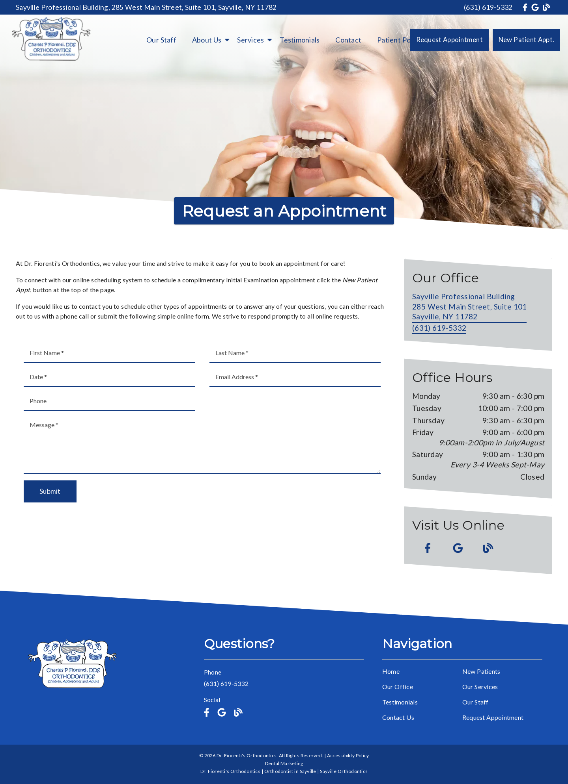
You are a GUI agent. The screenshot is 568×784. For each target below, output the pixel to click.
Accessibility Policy (348, 755)
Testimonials (300, 39)
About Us (207, 39)
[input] (109, 353)
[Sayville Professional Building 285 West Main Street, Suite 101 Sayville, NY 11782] (469, 307)
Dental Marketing (284, 763)
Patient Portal (399, 39)
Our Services (480, 686)
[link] (526, 7)
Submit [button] (50, 491)
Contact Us (398, 717)
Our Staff (161, 39)
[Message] (202, 444)
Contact (348, 39)
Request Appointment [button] (449, 39)
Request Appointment (492, 717)
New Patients (481, 671)
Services (250, 39)
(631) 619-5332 (488, 7)
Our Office (397, 686)
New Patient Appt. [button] (526, 39)
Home (391, 671)
